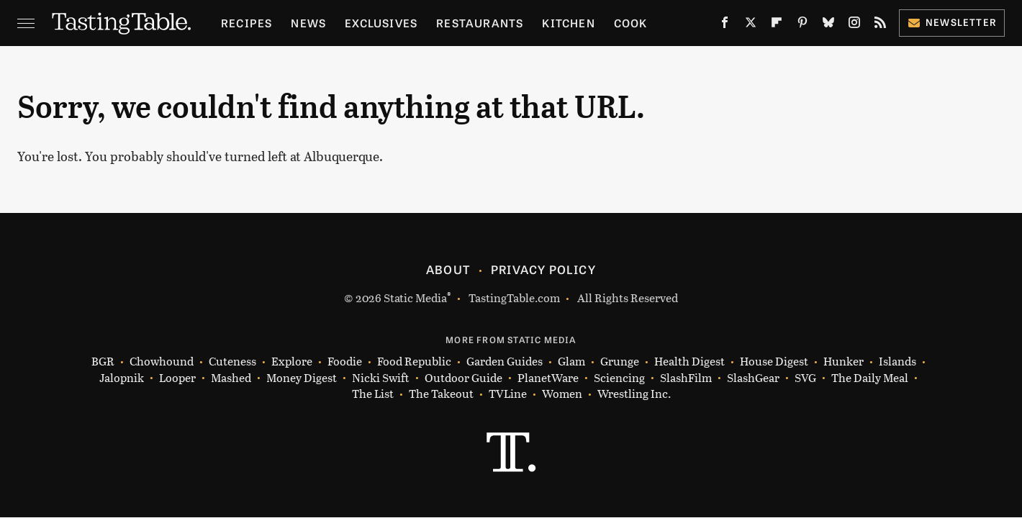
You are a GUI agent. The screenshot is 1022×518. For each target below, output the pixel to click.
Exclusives (381, 22)
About (448, 269)
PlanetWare (548, 378)
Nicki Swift (381, 378)
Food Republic (414, 361)
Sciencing (619, 378)
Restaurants (479, 22)
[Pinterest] (802, 25)
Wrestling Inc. (634, 394)
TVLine (508, 394)
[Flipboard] (776, 25)
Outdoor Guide (463, 378)
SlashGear (753, 378)
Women (562, 394)
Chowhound (162, 361)
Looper (177, 378)
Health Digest (689, 361)
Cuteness (232, 361)
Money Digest (301, 378)
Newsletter (952, 22)
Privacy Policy (543, 269)
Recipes (246, 22)
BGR (102, 361)
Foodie (344, 361)
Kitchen (568, 22)
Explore (291, 361)
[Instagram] (854, 25)
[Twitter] (750, 25)
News (308, 22)
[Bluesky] (828, 25)
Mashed (231, 378)
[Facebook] (725, 25)
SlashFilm (686, 378)
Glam (571, 361)
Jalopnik (121, 378)
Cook (631, 22)
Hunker (843, 361)
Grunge (619, 361)
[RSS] (880, 25)
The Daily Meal (869, 378)
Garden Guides (504, 361)
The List (373, 394)
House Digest (774, 361)
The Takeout (441, 394)
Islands (897, 361)
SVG (805, 378)
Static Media (415, 297)
